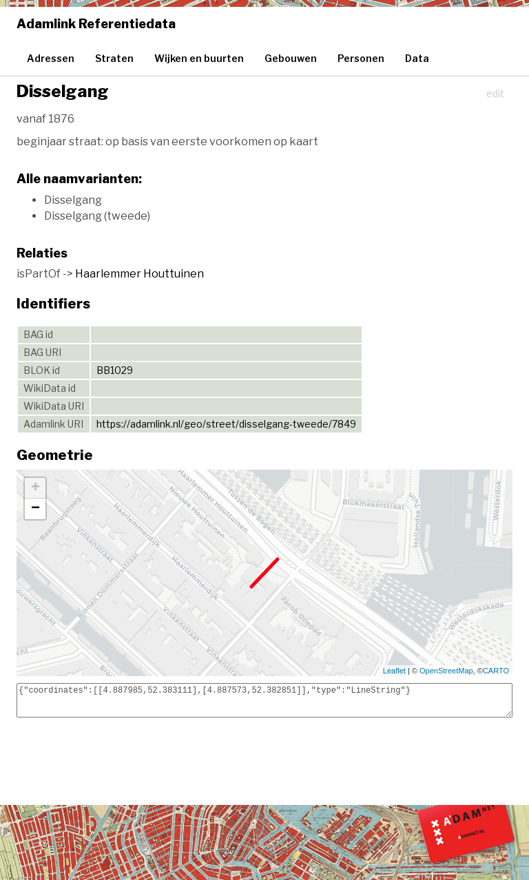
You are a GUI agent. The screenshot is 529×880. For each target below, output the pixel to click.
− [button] (35, 509)
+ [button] (35, 488)
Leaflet (394, 671)
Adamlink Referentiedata (96, 24)
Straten (114, 58)
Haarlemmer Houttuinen (139, 273)
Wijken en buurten (199, 58)
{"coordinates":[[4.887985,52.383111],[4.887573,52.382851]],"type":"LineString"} (264, 700)
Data (417, 58)
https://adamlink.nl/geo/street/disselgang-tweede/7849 (226, 424)
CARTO (496, 671)
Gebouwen (290, 58)
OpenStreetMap (446, 671)
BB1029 (114, 370)
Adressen (50, 58)
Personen (361, 58)
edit (495, 93)
